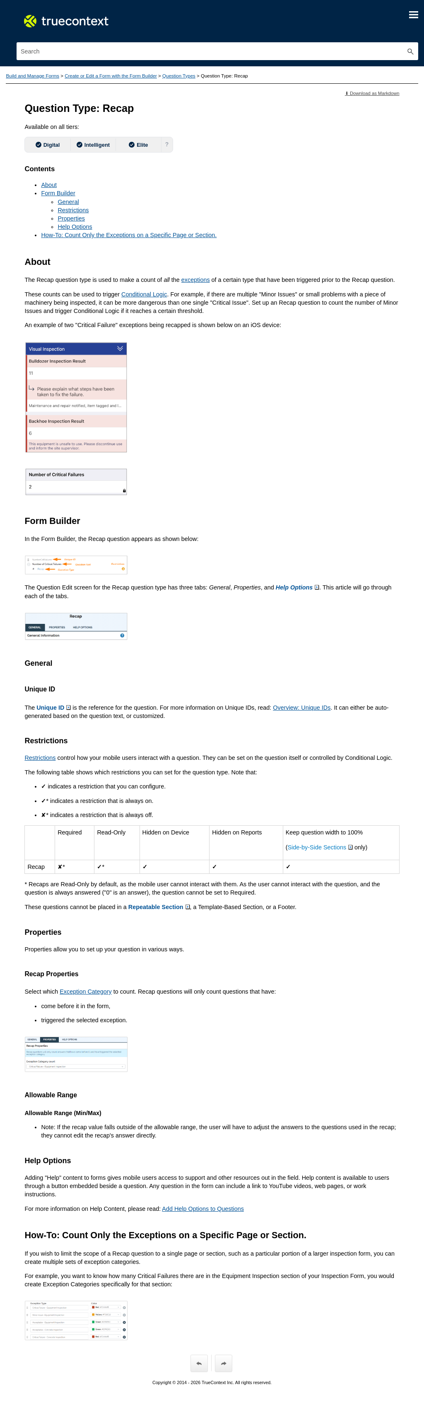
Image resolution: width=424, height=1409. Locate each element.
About (49, 185)
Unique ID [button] (53, 707)
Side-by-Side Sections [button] (320, 847)
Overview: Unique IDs (301, 707)
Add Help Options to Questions (203, 1208)
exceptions (195, 279)
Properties (71, 218)
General (68, 202)
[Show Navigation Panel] (414, 14)
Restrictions (73, 210)
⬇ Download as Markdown (372, 93)
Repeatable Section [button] (159, 907)
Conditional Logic (144, 294)
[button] (410, 51)
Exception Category (86, 991)
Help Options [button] (298, 587)
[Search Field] (217, 51)
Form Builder (58, 193)
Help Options (75, 226)
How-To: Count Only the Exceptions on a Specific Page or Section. (129, 235)
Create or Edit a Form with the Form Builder (111, 75)
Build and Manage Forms (32, 75)
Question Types (178, 75)
